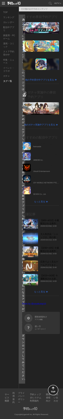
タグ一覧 (7, 81)
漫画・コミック (8, 45)
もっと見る (39, 201)
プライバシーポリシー (21, 398)
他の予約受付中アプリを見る (39, 80)
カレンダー (8, 22)
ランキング (8, 17)
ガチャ (6, 76)
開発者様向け (48, 397)
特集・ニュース (8, 61)
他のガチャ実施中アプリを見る (39, 124)
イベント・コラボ (8, 69)
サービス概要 (7, 397)
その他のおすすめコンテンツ (34, 9)
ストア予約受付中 (8, 53)
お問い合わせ (56, 397)
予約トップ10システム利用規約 (35, 397)
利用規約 (13, 398)
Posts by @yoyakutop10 (34, 303)
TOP (5, 12)
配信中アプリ (8, 29)
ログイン (57, 3)
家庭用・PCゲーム (9, 37)
